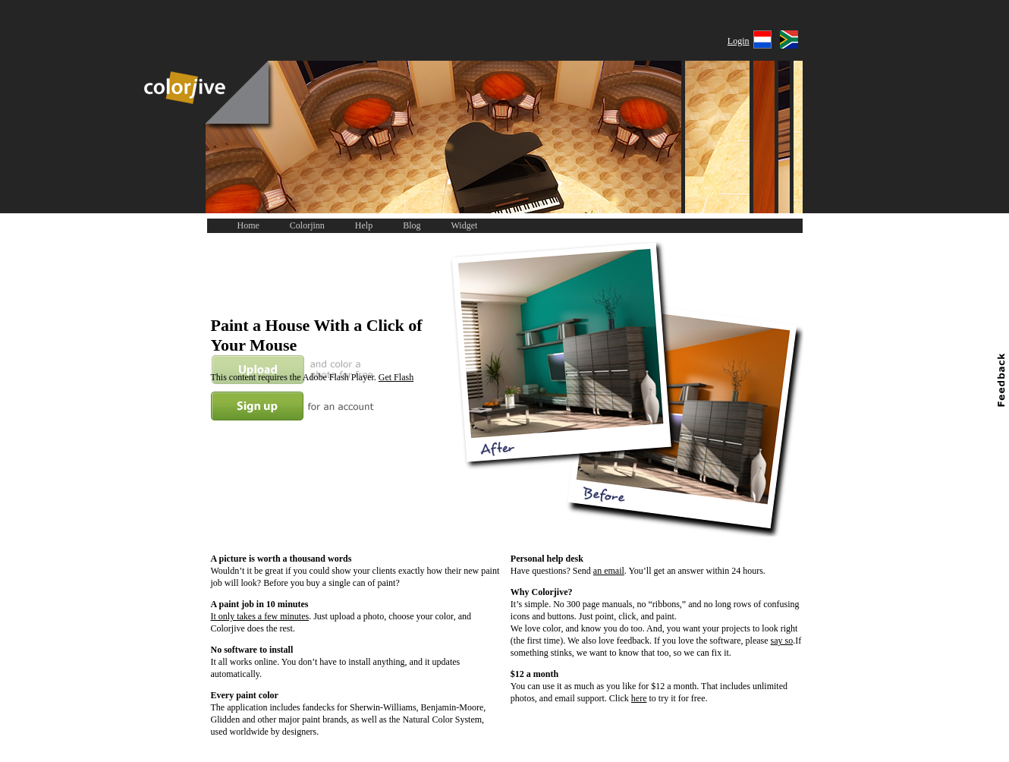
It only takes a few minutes (260, 616)
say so (782, 640)
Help (363, 225)
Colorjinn (307, 225)
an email (608, 570)
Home (248, 225)
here (639, 698)
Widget (464, 225)
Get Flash (396, 377)
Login (739, 41)
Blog (411, 225)
